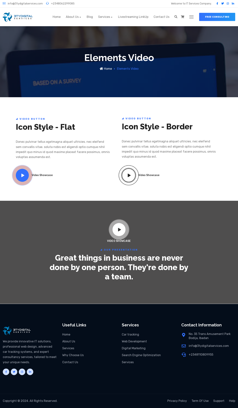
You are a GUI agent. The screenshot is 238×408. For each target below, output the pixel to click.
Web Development (134, 341)
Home (57, 17)
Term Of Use (200, 401)
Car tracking (130, 334)
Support (218, 401)
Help (232, 401)
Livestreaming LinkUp (133, 17)
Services (104, 17)
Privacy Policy (177, 401)
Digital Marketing (134, 348)
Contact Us (161, 17)
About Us (72, 17)
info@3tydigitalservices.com (23, 3)
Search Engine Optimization (141, 355)
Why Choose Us (73, 355)
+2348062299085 (60, 3)
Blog (90, 17)
